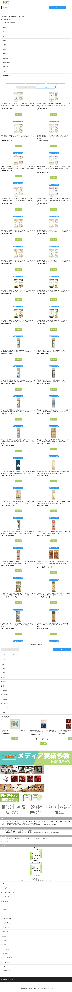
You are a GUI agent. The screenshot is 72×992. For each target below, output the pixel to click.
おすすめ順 (15, 84)
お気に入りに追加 (18, 121)
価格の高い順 (56, 84)
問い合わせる (4, 841)
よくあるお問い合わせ (6, 838)
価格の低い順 (35, 84)
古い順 (46, 87)
